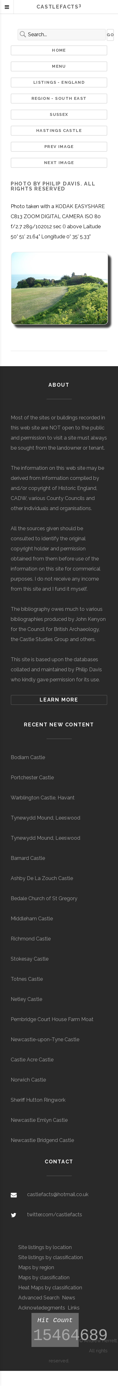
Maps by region (36, 1267)
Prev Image (59, 146)
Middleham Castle (32, 919)
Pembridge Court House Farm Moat (52, 1019)
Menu (59, 66)
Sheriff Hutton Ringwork (38, 1100)
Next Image (59, 162)
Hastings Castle (59, 130)
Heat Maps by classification (50, 1288)
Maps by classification (44, 1278)
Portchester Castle (32, 778)
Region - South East (59, 98)
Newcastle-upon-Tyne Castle (45, 1039)
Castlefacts (59, 7)
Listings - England (59, 82)
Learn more (59, 700)
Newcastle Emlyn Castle (39, 1120)
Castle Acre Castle (32, 1060)
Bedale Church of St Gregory (44, 898)
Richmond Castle (31, 939)
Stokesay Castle (29, 959)
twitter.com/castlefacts (54, 1215)
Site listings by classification (50, 1257)
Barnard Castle (28, 858)
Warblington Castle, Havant (43, 798)
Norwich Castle (28, 1080)
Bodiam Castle (28, 757)
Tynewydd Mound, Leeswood (45, 818)
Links (74, 1308)
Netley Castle (26, 999)
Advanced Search (38, 1298)
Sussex (59, 114)
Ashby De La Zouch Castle (42, 878)
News (68, 1298)
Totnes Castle (27, 979)
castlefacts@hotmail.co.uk (57, 1194)
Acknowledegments (41, 1308)
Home (59, 50)
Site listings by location (45, 1247)
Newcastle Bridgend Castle (42, 1140)
